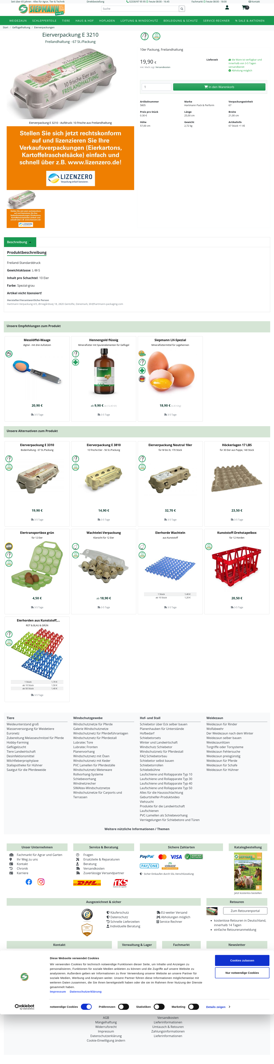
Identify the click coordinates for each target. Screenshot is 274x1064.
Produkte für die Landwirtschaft (162, 806)
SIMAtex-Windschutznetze (91, 788)
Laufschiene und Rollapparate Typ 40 (166, 783)
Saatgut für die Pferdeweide (26, 770)
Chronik (17, 868)
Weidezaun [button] (18, 20)
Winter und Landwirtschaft (159, 742)
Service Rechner (171, 922)
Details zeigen (215, 1056)
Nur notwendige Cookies (242, 1022)
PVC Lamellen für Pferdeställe (94, 765)
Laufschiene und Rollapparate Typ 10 (166, 774)
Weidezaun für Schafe (221, 765)
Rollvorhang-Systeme (88, 774)
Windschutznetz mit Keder (92, 761)
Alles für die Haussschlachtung (161, 792)
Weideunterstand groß (23, 724)
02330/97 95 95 (137, 1)
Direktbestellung (95, 1)
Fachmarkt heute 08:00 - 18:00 (209, 1)
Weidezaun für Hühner (222, 770)
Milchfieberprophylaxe (23, 761)
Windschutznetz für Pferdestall (95, 738)
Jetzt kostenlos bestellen (248, 893)
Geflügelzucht (16, 747)
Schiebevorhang (84, 779)
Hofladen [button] (107, 20)
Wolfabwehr (215, 729)
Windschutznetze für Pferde (93, 724)
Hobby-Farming (18, 742)
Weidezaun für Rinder (221, 724)
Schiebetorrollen (151, 765)
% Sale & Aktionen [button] (250, 20)
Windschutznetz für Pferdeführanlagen (100, 733)
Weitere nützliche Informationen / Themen (137, 829)
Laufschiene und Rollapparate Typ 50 (166, 788)
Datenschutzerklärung (86, 1041)
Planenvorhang (84, 751)
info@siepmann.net (66, 978)
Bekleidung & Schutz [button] (180, 20)
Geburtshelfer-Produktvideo (160, 797)
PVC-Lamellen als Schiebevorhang (164, 815)
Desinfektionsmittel (20, 756)
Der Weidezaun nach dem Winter (229, 733)
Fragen (83, 855)
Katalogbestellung (248, 847)
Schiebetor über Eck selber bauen (163, 724)
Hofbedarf (147, 733)
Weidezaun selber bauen (223, 738)
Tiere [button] (66, 20)
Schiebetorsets (150, 738)
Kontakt (17, 864)
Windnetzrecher (84, 783)
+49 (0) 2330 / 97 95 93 (87, 960)
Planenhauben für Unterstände (162, 729)
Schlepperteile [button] (44, 20)
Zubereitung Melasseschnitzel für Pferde (35, 738)
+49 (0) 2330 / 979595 (31, 960)
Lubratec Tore (83, 742)
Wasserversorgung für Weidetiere (30, 729)
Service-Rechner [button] (216, 20)
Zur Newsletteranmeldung (236, 975)
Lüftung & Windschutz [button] (139, 20)
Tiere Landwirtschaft (21, 751)
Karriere (17, 873)
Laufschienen (149, 811)
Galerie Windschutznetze (90, 729)
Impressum (58, 1041)
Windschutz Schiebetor (156, 747)
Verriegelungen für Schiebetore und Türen (170, 820)
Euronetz (13, 733)
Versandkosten (162, 67)
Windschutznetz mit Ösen (91, 756)
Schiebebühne (150, 770)
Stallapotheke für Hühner (24, 765)
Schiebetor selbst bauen (157, 761)
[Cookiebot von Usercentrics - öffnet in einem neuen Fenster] (24, 1056)
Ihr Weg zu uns (22, 859)
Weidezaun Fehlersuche (223, 751)
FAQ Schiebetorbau (153, 756)
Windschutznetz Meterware (92, 770)
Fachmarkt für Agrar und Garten (34, 855)
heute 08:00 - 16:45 (159, 1)
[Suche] (140, 9)
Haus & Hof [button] (85, 20)
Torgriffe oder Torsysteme (224, 747)
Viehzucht (147, 802)
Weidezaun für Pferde (221, 761)
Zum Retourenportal (245, 911)
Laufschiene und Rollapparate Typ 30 (166, 779)
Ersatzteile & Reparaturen (96, 859)
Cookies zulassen (242, 1010)
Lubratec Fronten (85, 747)
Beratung (84, 864)
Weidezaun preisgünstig (223, 756)
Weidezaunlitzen (218, 742)
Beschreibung (20, 242)
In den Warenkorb (219, 87)
